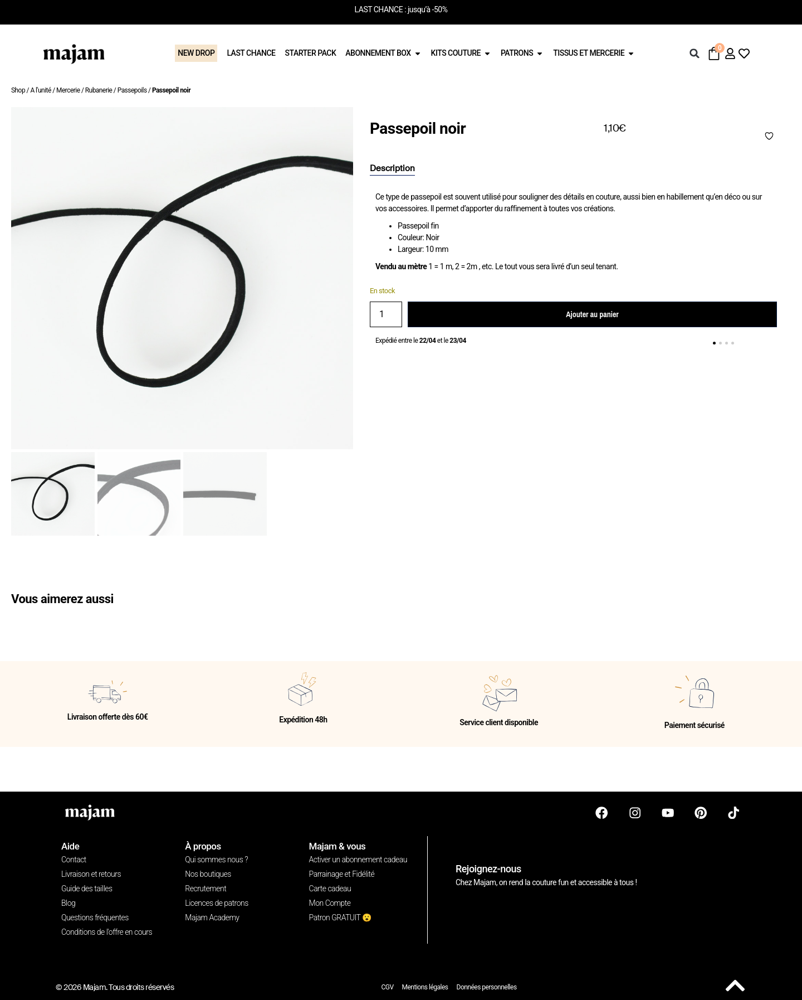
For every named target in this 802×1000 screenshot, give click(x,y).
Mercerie (68, 90)
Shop (18, 90)
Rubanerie (99, 90)
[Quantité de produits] (386, 314)
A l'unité (40, 90)
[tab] (392, 169)
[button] (694, 53)
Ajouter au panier (592, 314)
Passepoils (132, 90)
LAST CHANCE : (380, 9)
